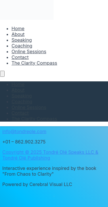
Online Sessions (29, 51)
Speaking (22, 40)
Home (18, 28)
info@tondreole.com (24, 131)
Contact (20, 57)
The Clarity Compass (34, 63)
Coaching (22, 46)
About (18, 34)
